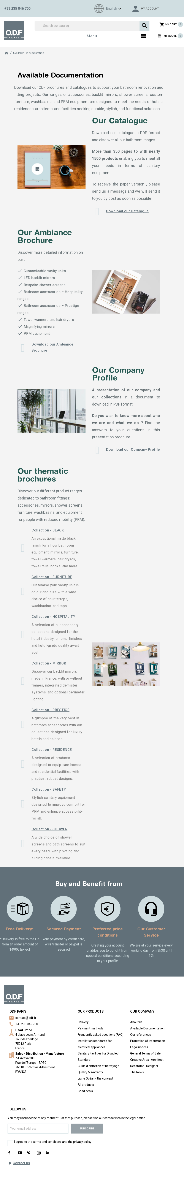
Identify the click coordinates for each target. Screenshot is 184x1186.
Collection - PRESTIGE (50, 710)
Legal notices (139, 1047)
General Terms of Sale (145, 1053)
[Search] (92, 26)
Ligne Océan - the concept (95, 1078)
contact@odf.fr (25, 1018)
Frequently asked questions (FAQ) (101, 1034)
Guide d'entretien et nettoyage (98, 1066)
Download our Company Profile (133, 449)
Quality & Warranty (90, 1072)
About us (136, 1022)
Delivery (83, 1022)
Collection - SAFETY (49, 789)
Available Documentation (147, 1028)
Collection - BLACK (48, 530)
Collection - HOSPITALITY (53, 617)
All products (86, 1084)
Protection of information (147, 1041)
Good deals (85, 1091)
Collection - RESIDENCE (52, 750)
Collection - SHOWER (49, 829)
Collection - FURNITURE (52, 577)
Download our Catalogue (127, 211)
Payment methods (90, 1028)
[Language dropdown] (107, 9)
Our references (140, 1034)
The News (137, 1072)
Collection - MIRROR (49, 663)
